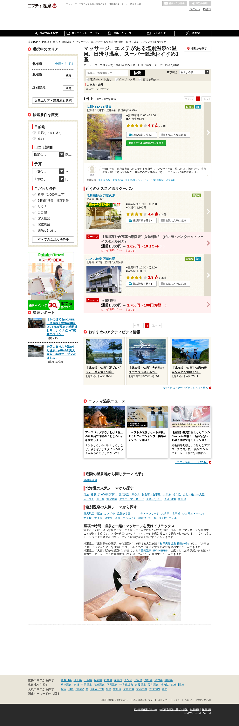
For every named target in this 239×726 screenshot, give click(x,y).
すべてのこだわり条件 (53, 239)
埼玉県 (78, 680)
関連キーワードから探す (44, 693)
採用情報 (206, 709)
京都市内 (141, 689)
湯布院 (165, 684)
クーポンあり (127, 79)
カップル (89, 499)
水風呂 (182, 499)
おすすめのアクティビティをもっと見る (185, 387)
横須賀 (80, 689)
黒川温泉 (153, 684)
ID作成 (207, 9)
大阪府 (128, 680)
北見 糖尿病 (157, 180)
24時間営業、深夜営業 (53, 200)
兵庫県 (98, 680)
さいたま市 (97, 689)
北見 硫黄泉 (104, 180)
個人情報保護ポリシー (145, 709)
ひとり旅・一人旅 (194, 494)
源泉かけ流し (154, 499)
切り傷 (100, 499)
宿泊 (86, 494)
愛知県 (158, 680)
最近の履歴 (200, 3)
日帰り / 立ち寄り (50, 133)
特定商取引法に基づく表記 (174, 709)
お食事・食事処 (151, 494)
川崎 (71, 689)
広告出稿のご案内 (143, 700)
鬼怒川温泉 (177, 684)
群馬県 (108, 680)
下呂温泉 (112, 684)
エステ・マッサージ (131, 499)
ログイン (194, 9)
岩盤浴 (42, 212)
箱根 (76, 684)
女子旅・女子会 (93, 517)
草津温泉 (66, 684)
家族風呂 (44, 224)
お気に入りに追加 (176, 134)
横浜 (63, 689)
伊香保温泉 (126, 684)
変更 (68, 75)
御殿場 (117, 689)
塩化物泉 (111, 499)
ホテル (167, 494)
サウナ (136, 494)
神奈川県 (66, 680)
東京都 (118, 680)
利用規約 (194, 709)
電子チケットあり (101, 79)
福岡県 (169, 680)
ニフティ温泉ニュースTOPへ (191, 462)
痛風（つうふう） (125, 517)
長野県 (148, 680)
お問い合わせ (203, 700)
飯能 (108, 689)
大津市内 (154, 689)
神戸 (164, 689)
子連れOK (170, 499)
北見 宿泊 (118, 180)
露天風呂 (124, 494)
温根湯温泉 (90, 480)
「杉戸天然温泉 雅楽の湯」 (173, 543)
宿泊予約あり (151, 79)
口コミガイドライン (169, 700)
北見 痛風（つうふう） (137, 180)
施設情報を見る (142, 134)
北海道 (138, 680)
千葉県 (88, 680)
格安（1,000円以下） (104, 494)
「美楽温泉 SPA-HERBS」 (154, 550)
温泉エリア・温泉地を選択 (53, 100)
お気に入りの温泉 (174, 3)
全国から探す (64, 63)
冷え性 (177, 494)
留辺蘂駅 (170, 180)
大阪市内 (128, 689)
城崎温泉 (99, 684)
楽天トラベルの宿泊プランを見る (146, 143)
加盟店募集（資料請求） (115, 700)
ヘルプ (188, 700)
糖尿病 (142, 517)
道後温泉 (140, 684)
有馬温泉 (86, 684)
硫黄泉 (109, 517)
